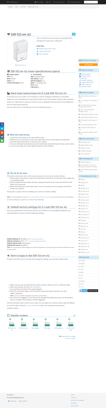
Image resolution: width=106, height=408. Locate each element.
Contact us (74, 397)
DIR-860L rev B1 (84, 188)
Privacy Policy (74, 405)
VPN (48, 2)
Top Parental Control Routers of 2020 (88, 121)
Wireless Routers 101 (85, 162)
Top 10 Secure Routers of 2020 (88, 124)
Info (16, 7)
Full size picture (20, 65)
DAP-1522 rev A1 (84, 237)
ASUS (81, 269)
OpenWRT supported (85, 151)
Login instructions (44, 51)
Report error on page (67, 337)
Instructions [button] (59, 2)
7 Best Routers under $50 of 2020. (88, 114)
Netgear (82, 263)
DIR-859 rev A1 (83, 182)
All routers (38, 2)
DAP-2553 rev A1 (84, 243)
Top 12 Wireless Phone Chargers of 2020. (88, 170)
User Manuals (42, 54)
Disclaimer (74, 403)
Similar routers (85, 86)
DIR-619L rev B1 (84, 194)
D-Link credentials (32, 305)
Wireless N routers (84, 148)
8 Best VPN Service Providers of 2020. (88, 96)
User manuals (85, 84)
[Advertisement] (41, 21)
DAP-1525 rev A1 (84, 211)
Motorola (82, 281)
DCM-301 (82, 232)
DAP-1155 (82, 229)
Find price (88, 64)
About (72, 394)
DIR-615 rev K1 (83, 208)
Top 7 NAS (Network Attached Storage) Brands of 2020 (87, 106)
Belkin (81, 272)
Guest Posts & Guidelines (77, 400)
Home (10, 7)
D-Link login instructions (35, 239)
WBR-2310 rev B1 (84, 246)
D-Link (23, 7)
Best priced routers (84, 142)
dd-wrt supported (84, 154)
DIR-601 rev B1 (83, 223)
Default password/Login (46, 49)
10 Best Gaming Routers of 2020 (88, 117)
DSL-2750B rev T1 (84, 214)
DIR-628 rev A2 (83, 249)
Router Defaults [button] (74, 2)
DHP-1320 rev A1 (84, 217)
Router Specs (85, 74)
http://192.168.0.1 (35, 287)
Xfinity (81, 284)
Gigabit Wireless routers (86, 145)
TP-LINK (82, 260)
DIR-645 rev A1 (83, 226)
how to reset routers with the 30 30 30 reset (40, 197)
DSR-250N (82, 220)
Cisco (81, 275)
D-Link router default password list (35, 241)
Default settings (85, 80)
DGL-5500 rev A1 (84, 197)
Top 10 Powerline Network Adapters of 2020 (86, 110)
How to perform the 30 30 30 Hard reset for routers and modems (88, 165)
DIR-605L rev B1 (84, 200)
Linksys (81, 266)
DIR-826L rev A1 (84, 206)
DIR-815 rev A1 (83, 235)
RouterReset (12, 2)
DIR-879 (82, 185)
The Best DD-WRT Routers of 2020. (87, 128)
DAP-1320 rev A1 (84, 203)
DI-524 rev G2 (83, 240)
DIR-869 (82, 179)
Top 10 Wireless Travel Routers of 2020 (88, 101)
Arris (81, 278)
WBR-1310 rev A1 (84, 252)
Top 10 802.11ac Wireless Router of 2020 (88, 133)
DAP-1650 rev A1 (84, 191)
